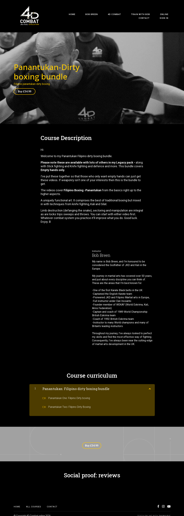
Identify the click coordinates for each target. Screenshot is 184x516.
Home (59, 16)
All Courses (33, 502)
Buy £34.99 (24, 91)
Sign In (166, 16)
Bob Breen (75, 16)
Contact (150, 16)
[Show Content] (150, 386)
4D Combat (93, 16)
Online (135, 16)
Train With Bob (115, 16)
